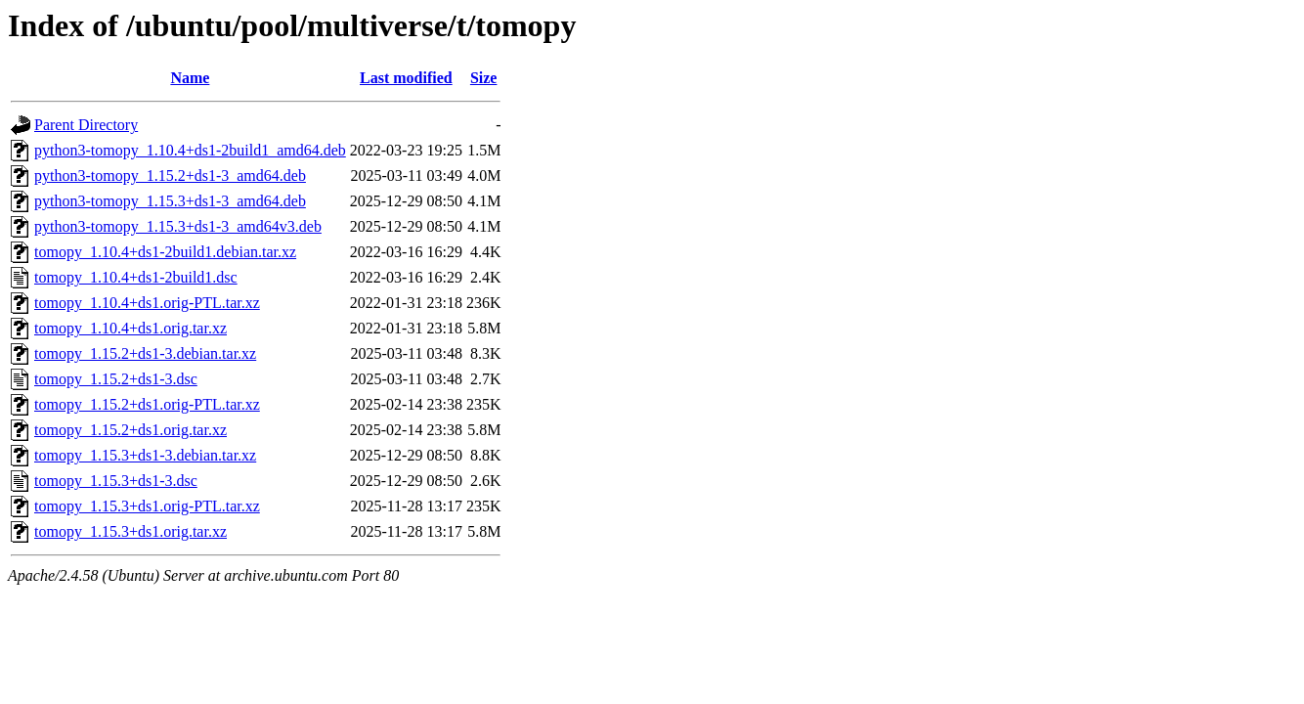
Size (484, 77)
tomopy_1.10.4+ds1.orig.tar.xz (130, 328)
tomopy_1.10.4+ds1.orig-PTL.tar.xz (147, 302)
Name (189, 77)
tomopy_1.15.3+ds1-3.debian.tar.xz (145, 455)
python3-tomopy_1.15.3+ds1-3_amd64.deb (170, 201)
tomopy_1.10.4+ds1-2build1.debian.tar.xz (165, 251)
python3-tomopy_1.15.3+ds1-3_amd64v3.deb (178, 226)
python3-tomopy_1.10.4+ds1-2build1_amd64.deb (190, 150)
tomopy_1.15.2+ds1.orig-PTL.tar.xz (147, 404)
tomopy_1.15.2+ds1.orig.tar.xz (130, 429)
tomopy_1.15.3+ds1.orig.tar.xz (130, 531)
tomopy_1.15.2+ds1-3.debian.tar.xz (145, 353)
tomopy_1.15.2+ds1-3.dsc (115, 379)
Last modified (406, 77)
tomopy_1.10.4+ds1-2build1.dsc (136, 277)
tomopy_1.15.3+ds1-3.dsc (115, 480)
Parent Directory (86, 124)
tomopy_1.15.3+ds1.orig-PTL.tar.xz (147, 506)
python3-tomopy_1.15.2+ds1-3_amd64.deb (170, 175)
